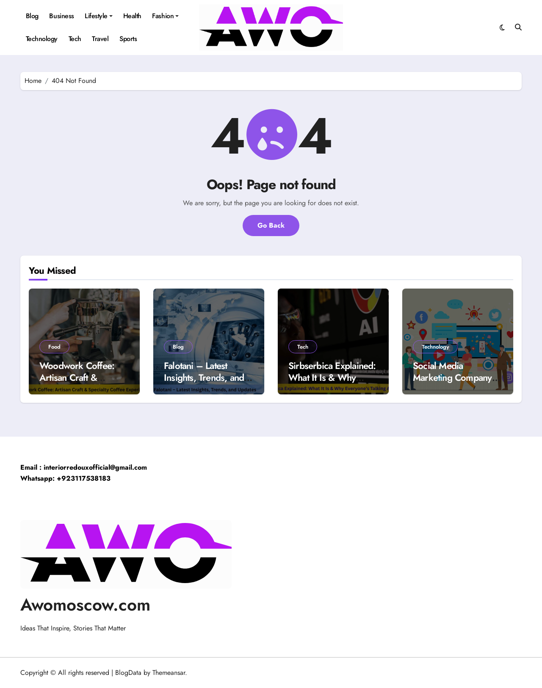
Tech (75, 39)
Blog (32, 16)
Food (54, 347)
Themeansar (168, 672)
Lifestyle (99, 16)
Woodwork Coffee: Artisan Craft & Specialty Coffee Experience (76, 384)
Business (61, 16)
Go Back (271, 225)
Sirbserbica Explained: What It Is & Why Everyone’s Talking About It (332, 384)
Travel (100, 39)
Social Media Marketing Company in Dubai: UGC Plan (457, 377)
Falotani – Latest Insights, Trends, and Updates (204, 377)
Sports (128, 39)
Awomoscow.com (85, 604)
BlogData (128, 672)
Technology (42, 39)
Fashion (165, 16)
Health (132, 16)
